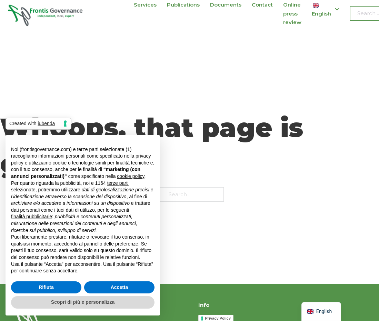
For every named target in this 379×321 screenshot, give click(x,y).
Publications (183, 4)
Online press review (292, 13)
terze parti (118, 183)
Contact (262, 4)
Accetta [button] (119, 287)
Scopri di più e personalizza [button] (82, 302)
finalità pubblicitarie (31, 216)
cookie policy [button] (130, 176)
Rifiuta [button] (46, 287)
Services (145, 4)
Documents (225, 4)
